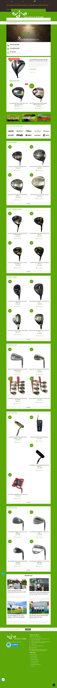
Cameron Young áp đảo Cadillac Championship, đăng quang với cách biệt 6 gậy (16, 592)
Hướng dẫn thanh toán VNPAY (36, 664)
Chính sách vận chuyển (34, 661)
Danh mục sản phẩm (12, 22)
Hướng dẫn (32, 666)
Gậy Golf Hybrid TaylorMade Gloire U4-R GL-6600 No (17, 330)
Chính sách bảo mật (34, 657)
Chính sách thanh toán (34, 662)
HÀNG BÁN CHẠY (14, 81)
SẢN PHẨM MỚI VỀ (14, 59)
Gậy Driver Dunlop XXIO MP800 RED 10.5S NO (39, 194)
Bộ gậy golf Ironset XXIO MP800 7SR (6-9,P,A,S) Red (39, 398)
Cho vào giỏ (18, 108)
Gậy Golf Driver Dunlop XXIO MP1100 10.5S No (17, 166)
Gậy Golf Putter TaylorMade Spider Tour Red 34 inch (18, 494)
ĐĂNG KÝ (28, 629)
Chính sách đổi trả (34, 656)
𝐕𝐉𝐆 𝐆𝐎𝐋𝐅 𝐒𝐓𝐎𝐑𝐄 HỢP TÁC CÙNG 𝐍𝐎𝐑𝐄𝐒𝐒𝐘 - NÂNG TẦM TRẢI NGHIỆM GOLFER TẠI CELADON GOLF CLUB (16, 617)
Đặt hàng (33, 72)
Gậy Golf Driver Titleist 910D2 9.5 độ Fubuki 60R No (39, 166)
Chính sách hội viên (34, 654)
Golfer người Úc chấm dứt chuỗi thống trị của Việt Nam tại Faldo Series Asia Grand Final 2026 (39, 594)
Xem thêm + (28, 271)
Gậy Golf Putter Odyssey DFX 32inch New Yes (39, 437)
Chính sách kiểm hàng (34, 659)
